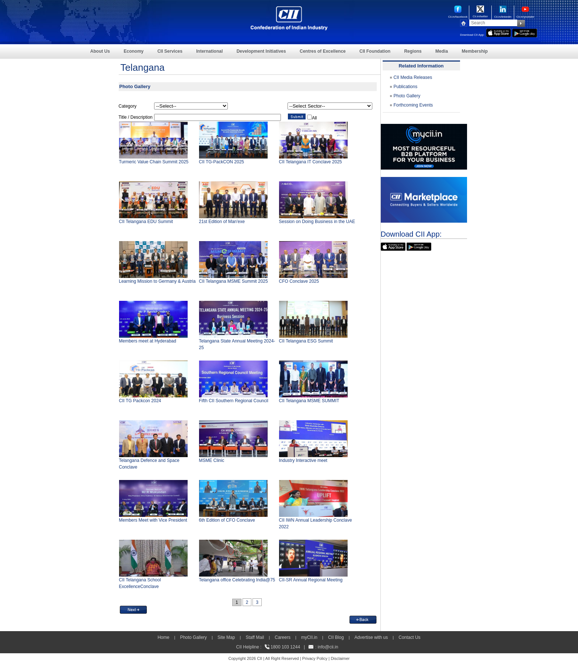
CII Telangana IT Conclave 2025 (310, 161)
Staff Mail (255, 637)
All (314, 118)
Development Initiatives (261, 51)
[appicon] (498, 32)
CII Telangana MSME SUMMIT (309, 400)
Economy (134, 51)
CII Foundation (374, 51)
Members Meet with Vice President (153, 520)
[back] (363, 619)
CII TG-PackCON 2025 (221, 161)
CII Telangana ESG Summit (306, 341)
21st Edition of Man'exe (222, 221)
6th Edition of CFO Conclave (227, 520)
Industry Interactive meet (303, 460)
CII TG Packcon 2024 (140, 400)
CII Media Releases (413, 77)
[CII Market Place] (424, 180)
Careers (282, 637)
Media (441, 51)
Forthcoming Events (413, 105)
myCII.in (309, 637)
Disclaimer (340, 658)
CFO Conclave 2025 (299, 281)
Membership (475, 51)
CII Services (169, 51)
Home (163, 637)
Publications (406, 86)
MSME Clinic (211, 460)
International (209, 51)
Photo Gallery (407, 95)
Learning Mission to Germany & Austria (157, 281)
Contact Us (409, 637)
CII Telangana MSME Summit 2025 (233, 281)
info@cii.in (328, 647)
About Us (100, 51)
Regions (412, 51)
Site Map (226, 637)
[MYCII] (424, 127)
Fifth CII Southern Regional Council (233, 400)
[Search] (493, 23)
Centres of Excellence (323, 51)
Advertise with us (371, 637)
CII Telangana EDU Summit (146, 221)
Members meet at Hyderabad (147, 341)
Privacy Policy (314, 658)
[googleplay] (524, 32)
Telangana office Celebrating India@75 (237, 579)
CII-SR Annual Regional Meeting (311, 579)
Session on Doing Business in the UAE (317, 221)
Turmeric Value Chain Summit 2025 (154, 161)
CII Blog (336, 637)
